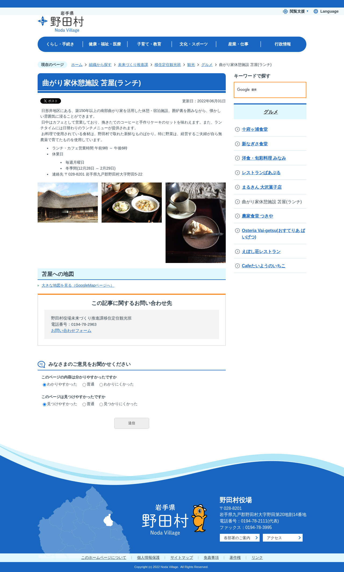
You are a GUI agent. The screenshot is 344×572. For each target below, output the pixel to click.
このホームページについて (103, 557)
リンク (257, 557)
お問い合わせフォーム (71, 330)
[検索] (264, 89)
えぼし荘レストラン (261, 251)
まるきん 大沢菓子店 (262, 187)
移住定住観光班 (168, 64)
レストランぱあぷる (261, 172)
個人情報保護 (148, 557)
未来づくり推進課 (133, 64)
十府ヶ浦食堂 (255, 129)
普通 (88, 384)
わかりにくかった (116, 384)
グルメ (207, 64)
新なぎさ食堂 (255, 144)
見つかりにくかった (118, 404)
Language (329, 11)
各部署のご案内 (237, 538)
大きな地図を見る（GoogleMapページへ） (78, 285)
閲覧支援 (297, 11)
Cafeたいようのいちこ (263, 266)
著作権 (235, 557)
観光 (191, 64)
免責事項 (211, 557)
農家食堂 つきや (257, 216)
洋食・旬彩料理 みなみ (264, 158)
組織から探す (100, 64)
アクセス (274, 538)
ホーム (77, 64)
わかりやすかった (60, 384)
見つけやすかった (60, 404)
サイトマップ (181, 557)
